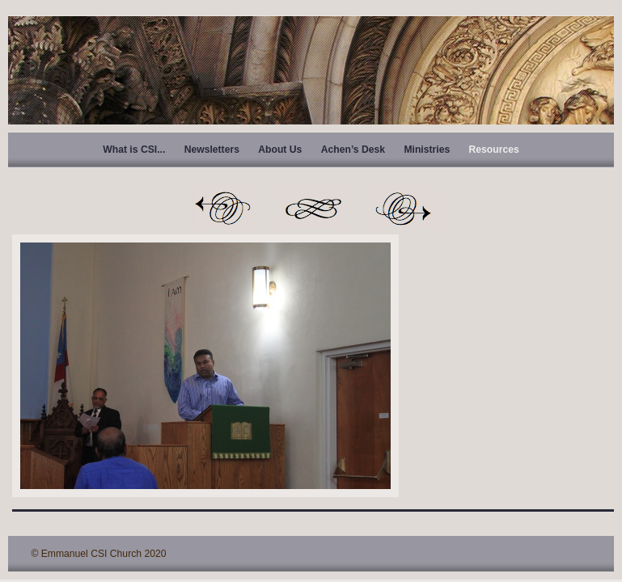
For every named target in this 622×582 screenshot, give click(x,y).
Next (403, 208)
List (313, 208)
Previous (222, 208)
